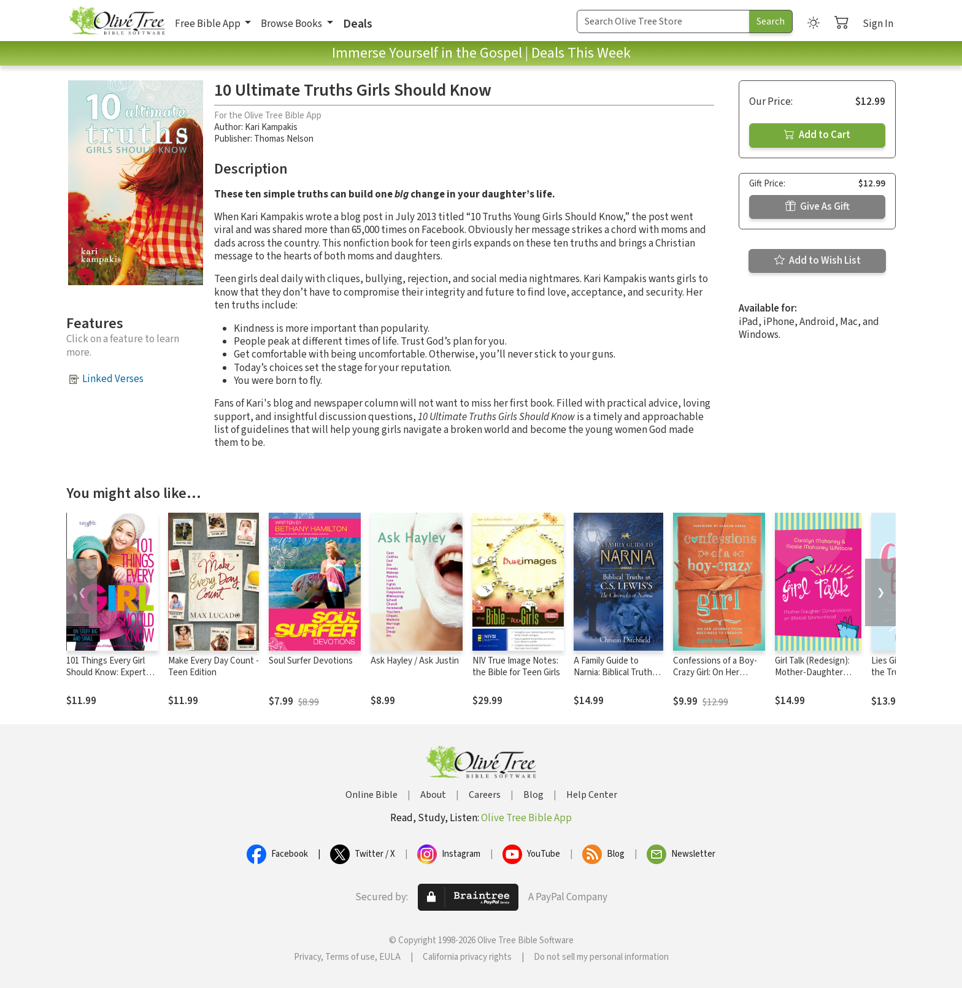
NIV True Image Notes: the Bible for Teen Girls (516, 666)
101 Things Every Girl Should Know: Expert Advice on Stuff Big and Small (110, 678)
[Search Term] (663, 21)
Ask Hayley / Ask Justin (415, 660)
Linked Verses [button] (113, 379)
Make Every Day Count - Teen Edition (213, 666)
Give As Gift (817, 206)
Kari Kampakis (271, 127)
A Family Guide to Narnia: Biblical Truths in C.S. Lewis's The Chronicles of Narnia (615, 678)
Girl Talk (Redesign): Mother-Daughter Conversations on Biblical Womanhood (813, 678)
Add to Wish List (817, 260)
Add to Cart (817, 135)
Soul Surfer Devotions (311, 660)
